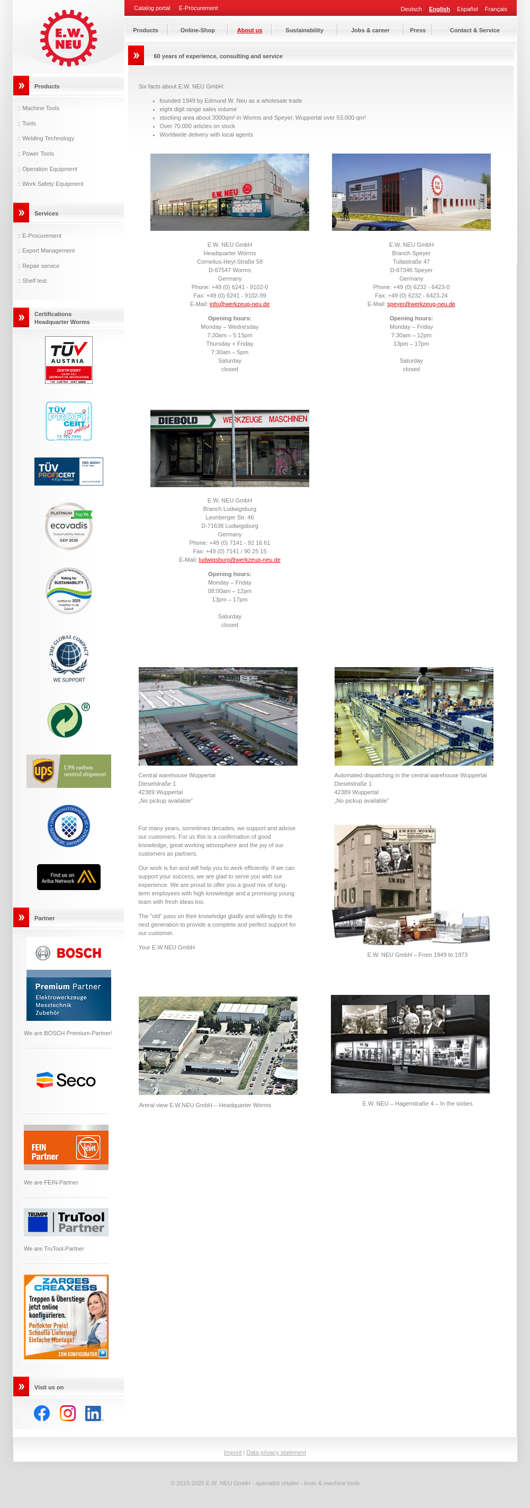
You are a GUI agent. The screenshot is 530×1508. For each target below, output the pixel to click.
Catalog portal (152, 8)
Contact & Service (475, 30)
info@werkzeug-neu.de (240, 304)
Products (145, 30)
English (439, 9)
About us (250, 30)
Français (496, 9)
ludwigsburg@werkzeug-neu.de (240, 559)
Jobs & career (370, 30)
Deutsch (411, 9)
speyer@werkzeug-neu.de (421, 304)
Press (418, 30)
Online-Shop (198, 30)
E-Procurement (198, 8)
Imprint (233, 1452)
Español (467, 9)
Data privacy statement (277, 1452)
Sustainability (304, 30)
